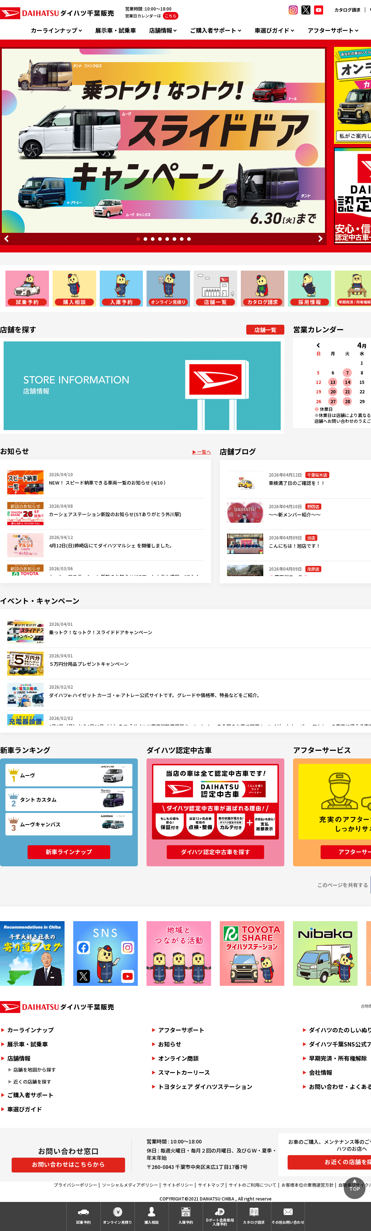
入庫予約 (185, 1222)
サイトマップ (211, 1185)
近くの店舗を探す (32, 1081)
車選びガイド (272, 30)
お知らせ (169, 1044)
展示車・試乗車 (115, 30)
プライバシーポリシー (75, 1185)
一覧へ (204, 451)
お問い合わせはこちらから (68, 1164)
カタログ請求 (347, 10)
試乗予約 (83, 1222)
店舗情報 (160, 30)
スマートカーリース (184, 1072)
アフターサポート (331, 30)
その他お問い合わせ (288, 1222)
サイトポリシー (178, 1185)
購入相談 (151, 1222)
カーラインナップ (54, 30)
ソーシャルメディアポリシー (130, 1185)
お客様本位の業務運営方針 (307, 1185)
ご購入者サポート (213, 30)
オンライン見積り (117, 1222)
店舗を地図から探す (34, 1069)
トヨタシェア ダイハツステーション (205, 1086)
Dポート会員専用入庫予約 (220, 1222)
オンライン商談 (178, 1058)
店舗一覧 (265, 329)
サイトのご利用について (253, 1185)
